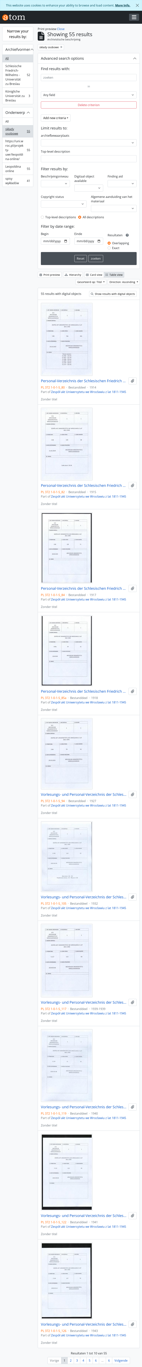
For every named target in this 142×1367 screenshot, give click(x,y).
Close (61, 29)
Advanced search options (62, 58)
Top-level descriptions (60, 217)
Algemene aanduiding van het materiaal (111, 199)
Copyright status (52, 197)
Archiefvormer (17, 49)
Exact (115, 248)
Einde (78, 234)
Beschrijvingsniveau (54, 176)
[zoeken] (89, 77)
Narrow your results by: (18, 34)
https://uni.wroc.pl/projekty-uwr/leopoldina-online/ (17, 150)
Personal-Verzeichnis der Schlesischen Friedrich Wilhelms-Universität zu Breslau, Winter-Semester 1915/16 (84, 485)
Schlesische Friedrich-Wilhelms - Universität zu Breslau (17, 75)
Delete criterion (89, 105)
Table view (114, 275)
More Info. (122, 5)
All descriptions (93, 217)
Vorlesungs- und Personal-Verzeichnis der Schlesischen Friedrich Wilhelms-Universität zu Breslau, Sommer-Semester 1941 (84, 1215)
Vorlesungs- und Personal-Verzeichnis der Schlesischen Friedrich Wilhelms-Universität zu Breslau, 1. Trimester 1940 (84, 1107)
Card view (94, 275)
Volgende (121, 1360)
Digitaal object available (84, 178)
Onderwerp (15, 112)
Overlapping (120, 243)
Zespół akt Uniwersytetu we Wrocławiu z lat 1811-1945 (88, 392)
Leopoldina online (17, 168)
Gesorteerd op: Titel (90, 282)
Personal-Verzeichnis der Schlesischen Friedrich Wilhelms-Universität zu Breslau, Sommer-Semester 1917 (84, 588)
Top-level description (55, 151)
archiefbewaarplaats (55, 136)
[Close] (137, 5)
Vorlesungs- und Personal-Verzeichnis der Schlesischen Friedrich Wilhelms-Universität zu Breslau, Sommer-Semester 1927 (84, 794)
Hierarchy (73, 275)
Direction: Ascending (122, 282)
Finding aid (115, 176)
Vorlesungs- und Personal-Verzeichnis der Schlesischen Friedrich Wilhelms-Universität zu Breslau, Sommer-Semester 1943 (84, 1324)
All (7, 58)
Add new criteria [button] (54, 118)
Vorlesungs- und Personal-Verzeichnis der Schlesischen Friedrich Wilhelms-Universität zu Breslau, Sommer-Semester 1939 (84, 1002)
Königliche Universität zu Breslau (17, 95)
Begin (45, 234)
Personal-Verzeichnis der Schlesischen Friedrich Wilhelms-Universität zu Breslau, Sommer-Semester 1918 (84, 691)
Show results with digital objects (113, 294)
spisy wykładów (17, 181)
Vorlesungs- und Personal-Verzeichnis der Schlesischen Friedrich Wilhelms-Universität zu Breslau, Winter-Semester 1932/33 (84, 897)
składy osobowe (17, 131)
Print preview (49, 275)
